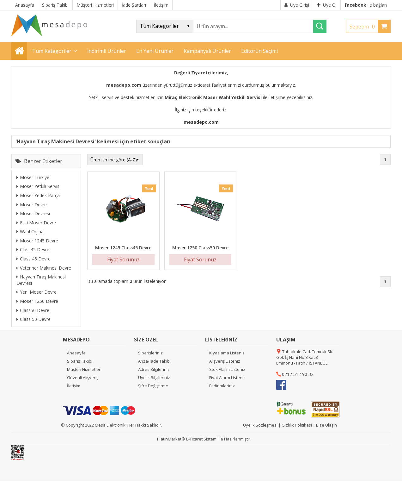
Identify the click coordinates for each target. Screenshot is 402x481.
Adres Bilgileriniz (154, 369)
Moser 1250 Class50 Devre (200, 248)
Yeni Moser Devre (36, 292)
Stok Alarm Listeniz (227, 369)
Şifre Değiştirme (153, 386)
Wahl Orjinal (30, 231)
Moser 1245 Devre (37, 241)
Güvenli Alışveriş (82, 377)
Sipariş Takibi (79, 361)
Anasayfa (76, 353)
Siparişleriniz (150, 353)
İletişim (73, 386)
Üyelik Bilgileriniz (154, 377)
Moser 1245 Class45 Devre (123, 248)
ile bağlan (365, 5)
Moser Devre (31, 205)
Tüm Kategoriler (51, 50)
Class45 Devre (32, 250)
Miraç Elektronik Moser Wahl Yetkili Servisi (213, 97)
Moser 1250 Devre (37, 301)
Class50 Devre (32, 310)
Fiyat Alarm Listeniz (227, 377)
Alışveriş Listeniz (224, 361)
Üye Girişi (296, 5)
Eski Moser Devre (36, 223)
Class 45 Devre (33, 259)
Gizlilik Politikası (297, 425)
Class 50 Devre (33, 319)
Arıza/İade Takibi (154, 361)
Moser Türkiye (32, 177)
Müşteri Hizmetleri (84, 369)
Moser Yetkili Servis (37, 186)
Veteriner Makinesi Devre (43, 268)
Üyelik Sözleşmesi (260, 425)
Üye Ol (327, 5)
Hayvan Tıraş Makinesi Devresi (41, 280)
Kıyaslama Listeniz (227, 353)
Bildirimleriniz (222, 386)
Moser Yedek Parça (38, 195)
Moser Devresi (33, 213)
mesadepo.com (123, 85)
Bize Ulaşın (326, 425)
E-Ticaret (194, 439)
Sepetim (364, 26)
